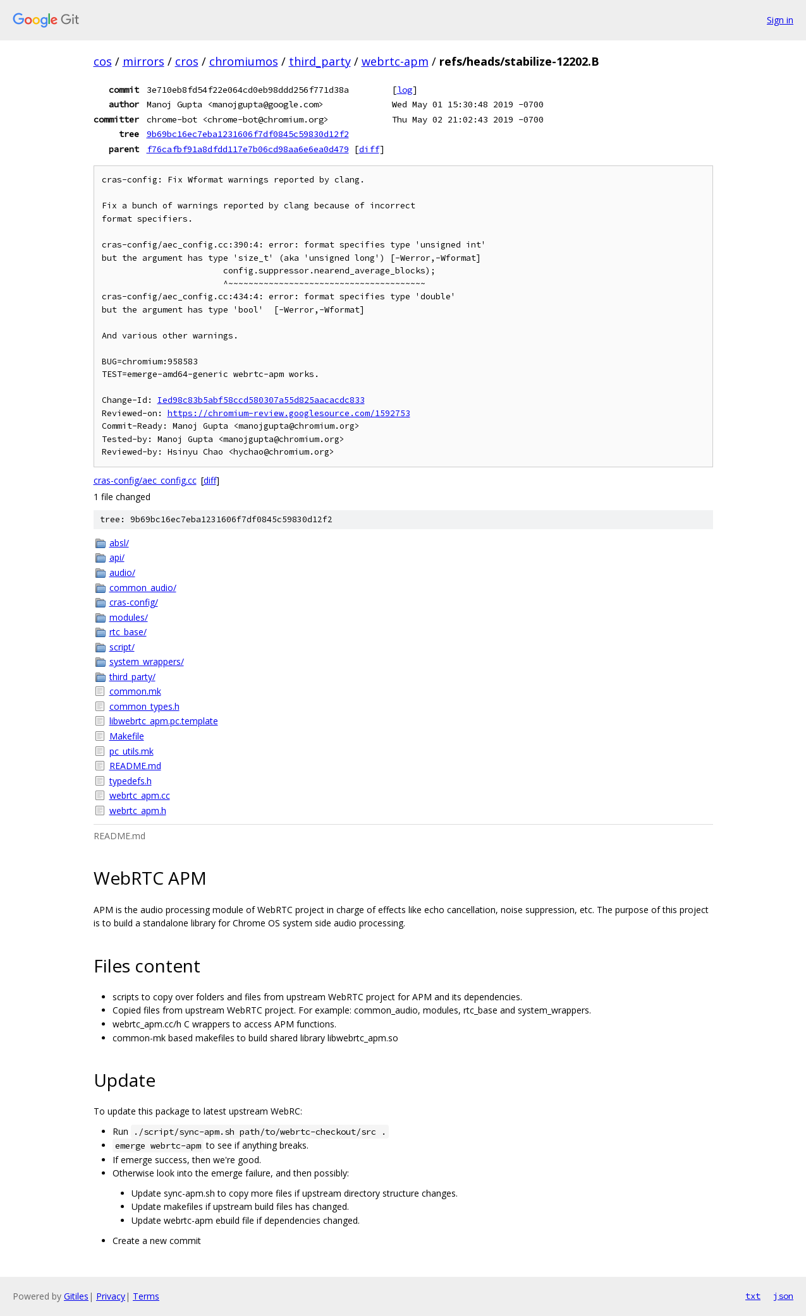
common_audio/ (142, 588)
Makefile (126, 736)
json (783, 1295)
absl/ (119, 543)
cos (103, 61)
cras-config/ (133, 602)
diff (369, 149)
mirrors (143, 61)
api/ (117, 557)
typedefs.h (130, 781)
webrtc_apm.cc (139, 795)
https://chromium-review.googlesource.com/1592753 (289, 413)
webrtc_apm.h (137, 811)
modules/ (128, 617)
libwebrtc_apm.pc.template (163, 721)
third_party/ (132, 677)
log (404, 89)
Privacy (110, 1296)
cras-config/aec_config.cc (145, 480)
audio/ (122, 572)
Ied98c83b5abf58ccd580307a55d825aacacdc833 (261, 400)
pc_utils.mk (131, 751)
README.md (135, 766)
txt (752, 1295)
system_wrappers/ (146, 661)
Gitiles (76, 1296)
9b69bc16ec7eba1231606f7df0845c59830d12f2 (248, 134)
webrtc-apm (395, 61)
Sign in (780, 20)
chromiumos (243, 61)
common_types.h (144, 706)
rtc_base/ (128, 632)
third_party (320, 61)
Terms (146, 1296)
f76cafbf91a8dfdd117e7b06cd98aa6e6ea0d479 (248, 149)
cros (186, 61)
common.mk (135, 691)
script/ (122, 647)
